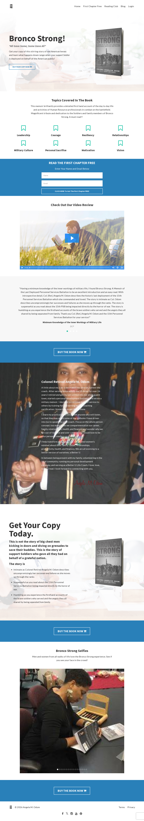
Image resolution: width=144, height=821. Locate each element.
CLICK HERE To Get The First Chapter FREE (72, 191)
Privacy (131, 807)
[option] (72, 305)
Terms (122, 807)
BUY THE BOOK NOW (72, 352)
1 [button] (67, 331)
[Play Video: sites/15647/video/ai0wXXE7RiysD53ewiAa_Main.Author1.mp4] (72, 238)
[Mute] (113, 268)
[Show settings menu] (117, 268)
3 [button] (73, 331)
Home (77, 6)
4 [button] (76, 331)
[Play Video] (22, 268)
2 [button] (70, 331)
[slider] (69, 268)
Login (131, 6)
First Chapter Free (92, 6)
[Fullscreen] (122, 268)
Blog (123, 6)
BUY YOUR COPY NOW (22, 67)
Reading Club (111, 6)
